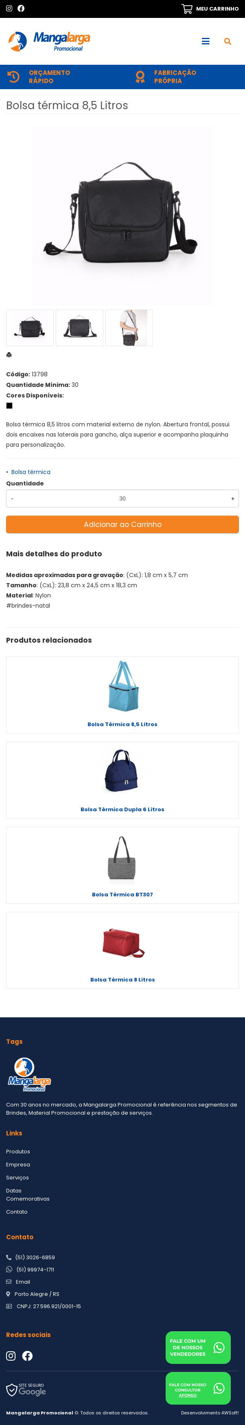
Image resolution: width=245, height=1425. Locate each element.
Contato (17, 1212)
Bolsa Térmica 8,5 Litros (123, 724)
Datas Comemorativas (28, 1195)
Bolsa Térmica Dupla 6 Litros (122, 809)
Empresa (18, 1164)
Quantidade (25, 483)
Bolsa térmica (30, 472)
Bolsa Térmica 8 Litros (122, 980)
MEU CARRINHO (217, 9)
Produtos (18, 1151)
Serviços (17, 1177)
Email (23, 1282)
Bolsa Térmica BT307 (122, 894)
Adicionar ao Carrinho (123, 524)
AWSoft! (230, 1413)
